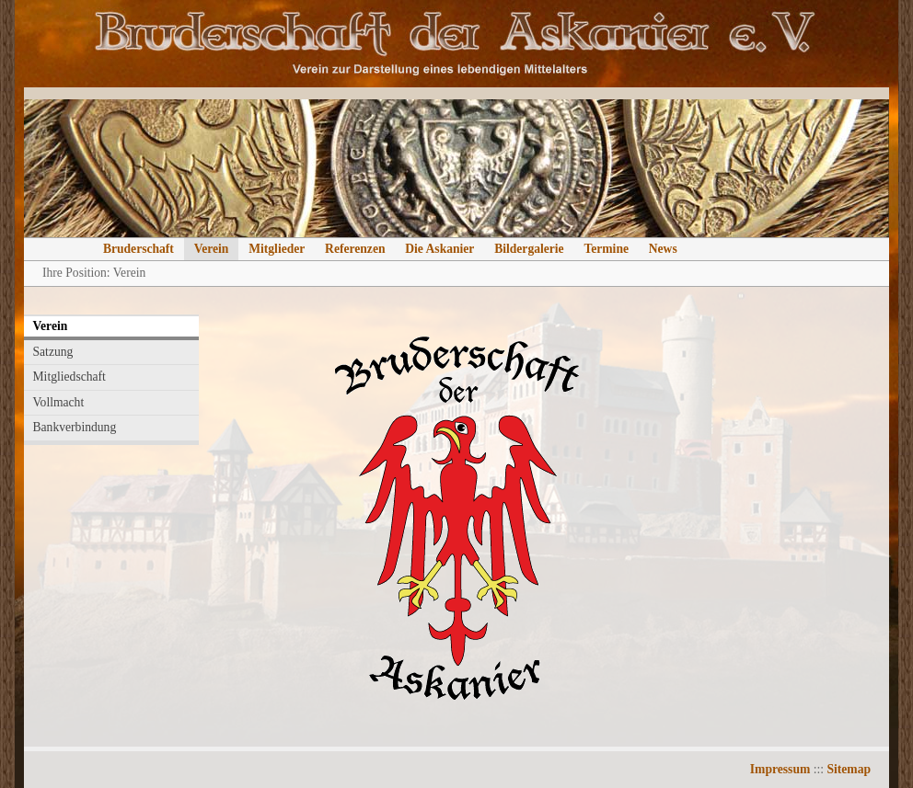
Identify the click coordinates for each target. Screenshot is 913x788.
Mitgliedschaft (69, 376)
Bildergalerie (529, 249)
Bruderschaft (138, 249)
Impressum (780, 769)
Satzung (53, 352)
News (663, 249)
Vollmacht (59, 402)
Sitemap (848, 769)
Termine (606, 249)
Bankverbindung (75, 427)
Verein (211, 249)
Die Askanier (439, 249)
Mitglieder (276, 249)
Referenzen (355, 249)
